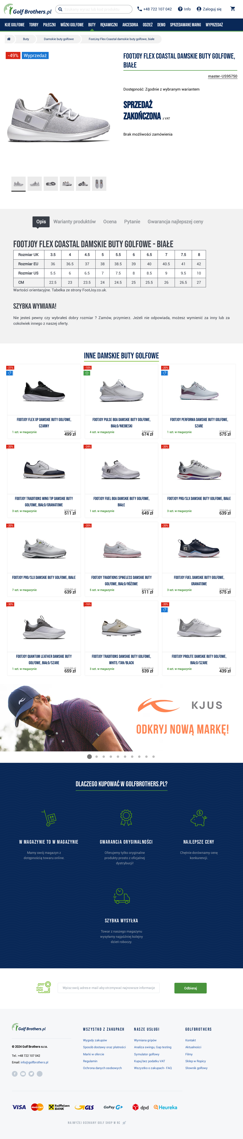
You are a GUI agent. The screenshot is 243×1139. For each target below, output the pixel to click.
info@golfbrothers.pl (34, 1062)
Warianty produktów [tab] (74, 221)
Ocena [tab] (110, 221)
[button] (89, 756)
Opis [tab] (41, 221)
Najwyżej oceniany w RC (94, 1123)
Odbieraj (190, 988)
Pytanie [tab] (132, 221)
